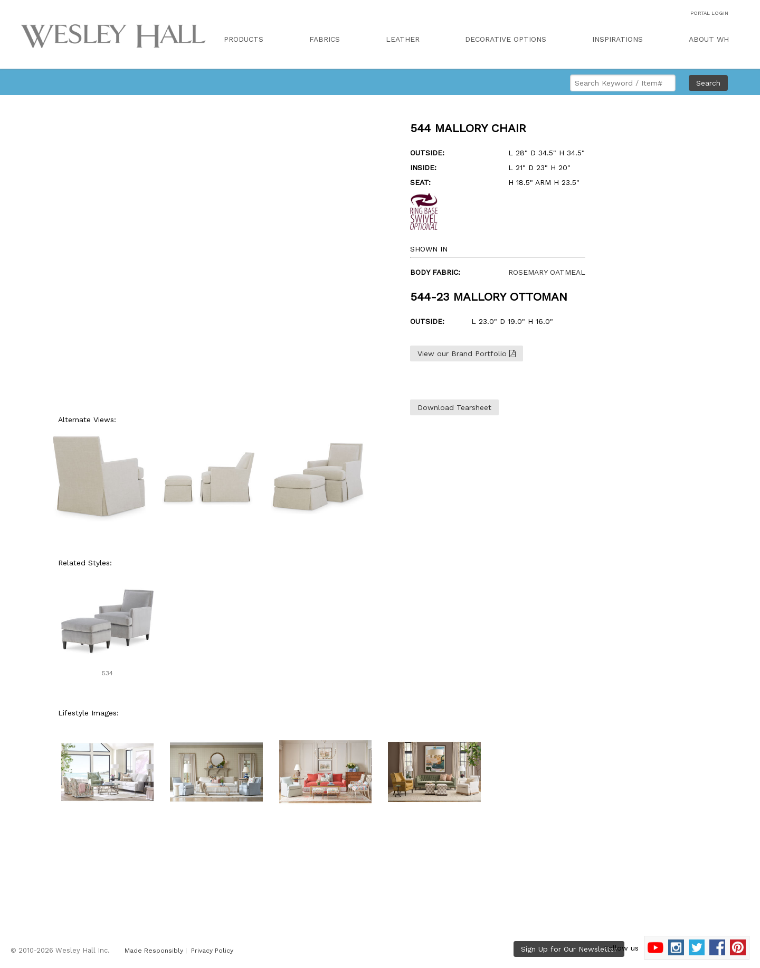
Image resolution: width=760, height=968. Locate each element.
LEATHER (403, 39)
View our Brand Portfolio (466, 353)
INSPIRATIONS (617, 39)
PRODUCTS (243, 39)
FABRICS (324, 39)
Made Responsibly (154, 950)
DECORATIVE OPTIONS (505, 39)
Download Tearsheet (454, 407)
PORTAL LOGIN (709, 13)
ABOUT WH (709, 39)
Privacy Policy (212, 950)
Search (708, 83)
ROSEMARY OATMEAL (546, 272)
